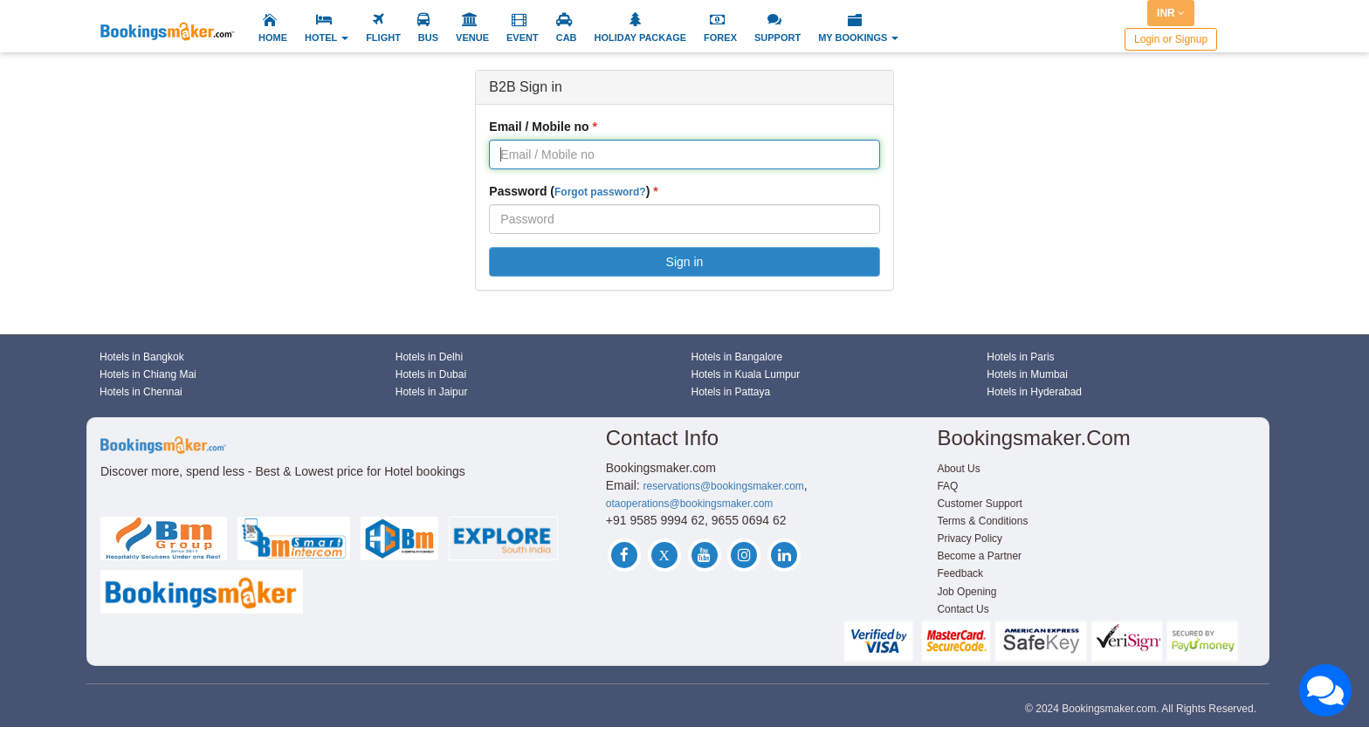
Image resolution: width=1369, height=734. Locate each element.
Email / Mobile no (538, 127)
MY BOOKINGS (858, 37)
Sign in (685, 262)
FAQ (947, 486)
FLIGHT (383, 37)
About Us (958, 469)
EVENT (522, 37)
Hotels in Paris (1020, 357)
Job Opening (966, 592)
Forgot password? (600, 192)
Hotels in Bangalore (737, 357)
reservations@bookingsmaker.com (723, 486)
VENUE (472, 37)
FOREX (720, 37)
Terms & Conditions (982, 521)
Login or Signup (1170, 39)
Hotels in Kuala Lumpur (746, 374)
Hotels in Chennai (141, 392)
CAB (566, 37)
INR (1171, 13)
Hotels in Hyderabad (1034, 392)
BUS (428, 37)
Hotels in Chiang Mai (148, 374)
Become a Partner (979, 556)
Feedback (960, 573)
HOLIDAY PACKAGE (641, 37)
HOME (272, 37)
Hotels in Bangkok (142, 357)
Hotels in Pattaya (731, 392)
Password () (569, 191)
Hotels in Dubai (431, 374)
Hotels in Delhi (429, 357)
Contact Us (962, 609)
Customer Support (979, 503)
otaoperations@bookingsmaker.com (690, 503)
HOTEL (326, 37)
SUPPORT (777, 37)
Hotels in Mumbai (1027, 374)
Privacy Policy (969, 538)
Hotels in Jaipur (432, 392)
